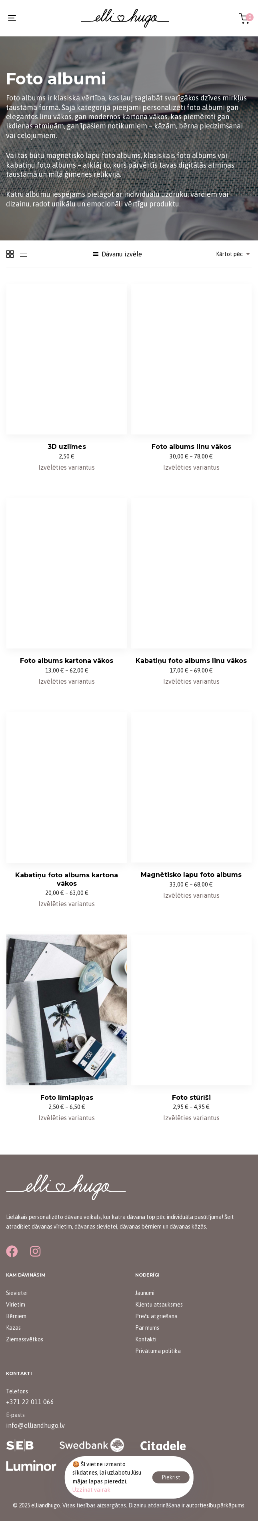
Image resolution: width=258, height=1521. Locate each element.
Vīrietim (15, 1304)
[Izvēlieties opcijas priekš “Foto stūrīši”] (191, 1118)
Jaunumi (144, 1293)
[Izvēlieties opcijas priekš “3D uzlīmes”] (66, 467)
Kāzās (13, 1328)
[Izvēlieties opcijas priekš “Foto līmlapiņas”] (66, 1118)
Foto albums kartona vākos (66, 660)
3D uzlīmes (67, 446)
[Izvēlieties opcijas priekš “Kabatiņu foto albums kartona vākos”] (66, 904)
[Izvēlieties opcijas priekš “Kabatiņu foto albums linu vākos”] (191, 681)
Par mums (147, 1328)
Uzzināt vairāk (91, 1490)
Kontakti (145, 1339)
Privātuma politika (158, 1351)
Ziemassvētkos (24, 1339)
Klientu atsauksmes (159, 1304)
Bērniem (16, 1316)
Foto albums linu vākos (191, 446)
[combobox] (230, 253)
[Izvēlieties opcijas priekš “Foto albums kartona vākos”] (66, 681)
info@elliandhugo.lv (35, 1425)
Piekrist (171, 1477)
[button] (117, 254)
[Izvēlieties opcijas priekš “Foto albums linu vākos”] (191, 467)
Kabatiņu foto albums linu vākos (191, 660)
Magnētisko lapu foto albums (191, 875)
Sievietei (17, 1293)
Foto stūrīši (191, 1097)
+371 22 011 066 (30, 1401)
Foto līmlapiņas (66, 1097)
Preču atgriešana (156, 1316)
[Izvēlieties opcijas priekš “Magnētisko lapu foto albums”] (191, 895)
